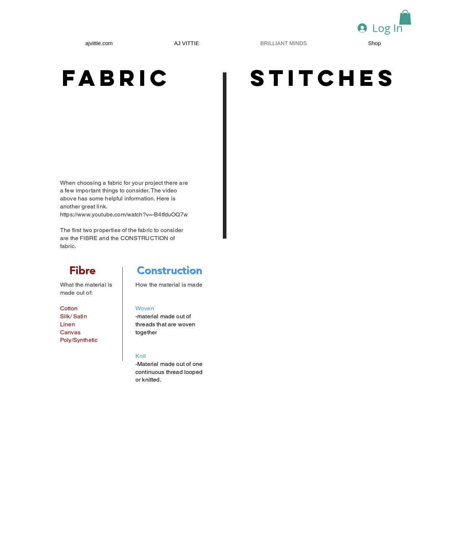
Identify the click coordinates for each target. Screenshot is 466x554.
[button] (405, 17)
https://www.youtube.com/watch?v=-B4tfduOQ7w (124, 214)
